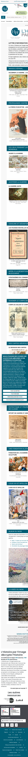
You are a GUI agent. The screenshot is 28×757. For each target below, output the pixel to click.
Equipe (16, 734)
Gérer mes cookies (20, 750)
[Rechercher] (14, 17)
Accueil (3, 21)
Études (6, 729)
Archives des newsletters (9, 747)
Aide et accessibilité (8, 739)
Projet (10, 734)
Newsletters (9, 21)
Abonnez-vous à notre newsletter (12, 720)
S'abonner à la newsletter (22, 13)
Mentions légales (13, 742)
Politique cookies (13, 752)
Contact (21, 747)
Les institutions (19, 739)
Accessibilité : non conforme (14, 755)
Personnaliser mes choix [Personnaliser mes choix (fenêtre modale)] (15, 397)
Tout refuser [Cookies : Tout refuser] (15, 394)
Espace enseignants (7, 750)
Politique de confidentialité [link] (15, 400)
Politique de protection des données (13, 745)
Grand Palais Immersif (20, 1)
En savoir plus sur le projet (18, 688)
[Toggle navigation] (3, 17)
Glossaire (20, 732)
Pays (13, 732)
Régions (6, 732)
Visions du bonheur (17, 544)
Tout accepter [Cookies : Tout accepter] (14, 391)
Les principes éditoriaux (13, 737)
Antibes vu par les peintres (19, 542)
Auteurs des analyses (17, 729)
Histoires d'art (5, 1)
